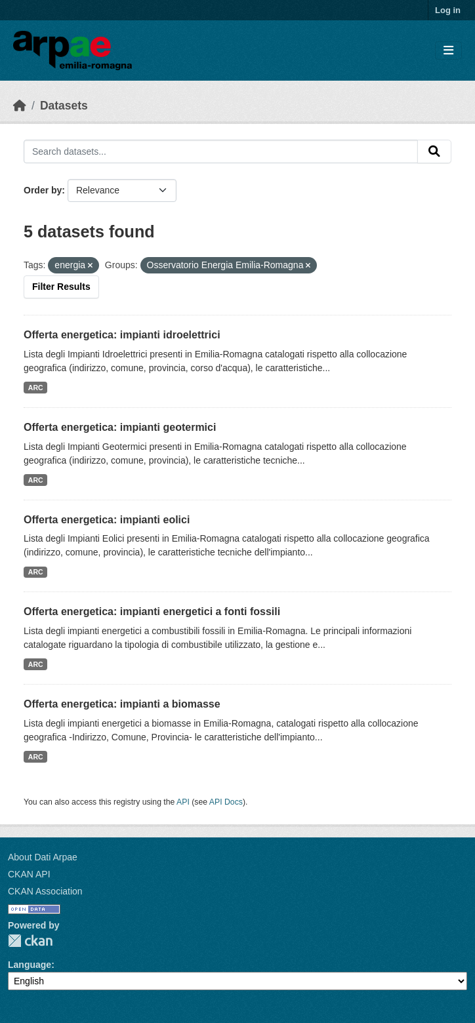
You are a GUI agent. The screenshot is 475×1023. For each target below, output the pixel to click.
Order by (43, 190)
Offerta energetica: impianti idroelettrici (122, 334)
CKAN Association (45, 891)
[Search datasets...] (221, 151)
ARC (35, 387)
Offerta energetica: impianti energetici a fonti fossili (152, 611)
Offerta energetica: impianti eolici (107, 519)
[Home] (19, 105)
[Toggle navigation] (448, 50)
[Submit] (434, 151)
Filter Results (61, 286)
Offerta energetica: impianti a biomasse (122, 704)
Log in (448, 10)
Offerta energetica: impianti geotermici (120, 427)
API (183, 802)
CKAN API (29, 874)
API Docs (226, 802)
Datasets (64, 105)
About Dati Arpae (42, 857)
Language (29, 964)
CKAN (30, 941)
